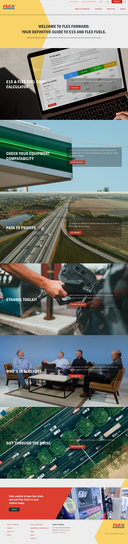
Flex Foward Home (9, 7)
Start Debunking (77, 446)
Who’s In (111, 9)
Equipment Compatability (89, 1)
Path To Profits (82, 9)
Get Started (75, 232)
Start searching (77, 162)
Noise (122, 9)
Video (107, 1)
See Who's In (75, 376)
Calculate (75, 88)
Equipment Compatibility (39, 528)
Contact (117, 1)
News (100, 1)
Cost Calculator (73, 1)
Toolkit (98, 9)
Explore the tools (78, 304)
